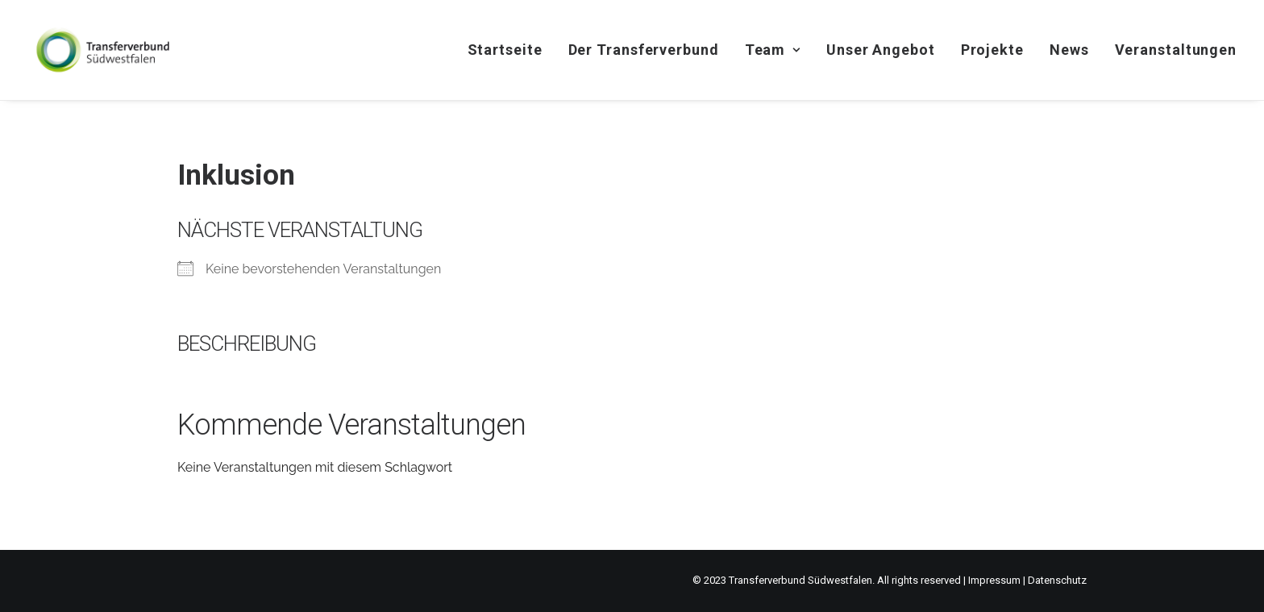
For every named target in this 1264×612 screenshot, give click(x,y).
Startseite (505, 49)
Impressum (994, 580)
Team (772, 49)
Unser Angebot (880, 49)
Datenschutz (1057, 580)
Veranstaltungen (1176, 49)
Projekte (992, 49)
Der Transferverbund (643, 49)
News (1069, 49)
